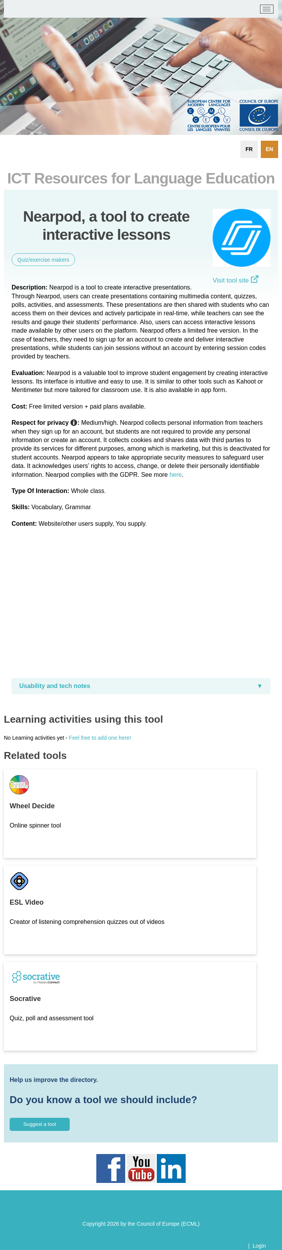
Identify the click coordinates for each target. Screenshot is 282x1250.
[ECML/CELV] (15, 9)
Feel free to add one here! (100, 738)
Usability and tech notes (54, 686)
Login (259, 1246)
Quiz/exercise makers (43, 260)
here (176, 474)
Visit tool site (235, 280)
